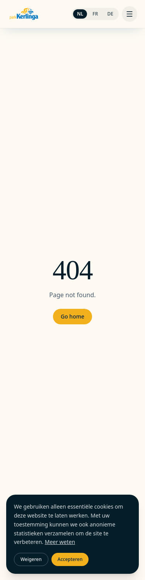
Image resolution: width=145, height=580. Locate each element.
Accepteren (70, 559)
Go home (72, 316)
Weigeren (31, 559)
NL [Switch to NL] (80, 13)
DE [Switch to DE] (110, 13)
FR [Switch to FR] (95, 13)
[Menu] (129, 14)
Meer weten (60, 541)
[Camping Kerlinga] (24, 14)
